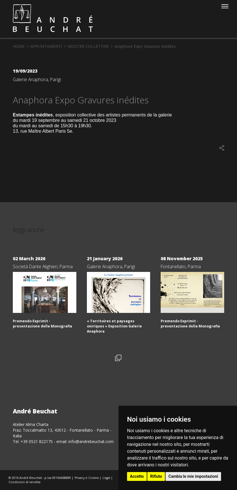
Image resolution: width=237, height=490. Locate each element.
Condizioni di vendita (24, 482)
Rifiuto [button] (156, 476)
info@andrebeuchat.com (91, 441)
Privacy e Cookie (87, 478)
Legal (106, 478)
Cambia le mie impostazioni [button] (193, 476)
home (19, 46)
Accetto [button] (137, 476)
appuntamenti (46, 46)
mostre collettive (88, 46)
